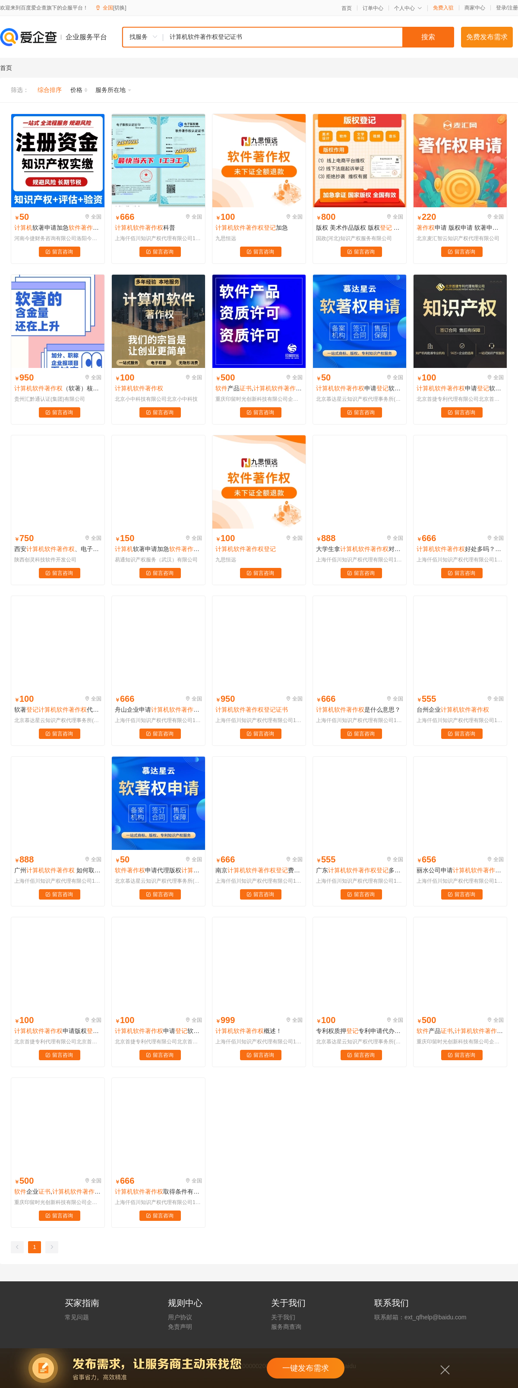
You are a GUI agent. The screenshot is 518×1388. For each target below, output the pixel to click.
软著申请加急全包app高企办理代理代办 (158, 548)
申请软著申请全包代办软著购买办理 (158, 1030)
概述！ (248, 1030)
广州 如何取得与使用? (57, 870)
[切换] (119, 8)
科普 (145, 227)
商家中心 (474, 7)
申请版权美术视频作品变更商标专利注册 (57, 1030)
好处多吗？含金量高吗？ (460, 548)
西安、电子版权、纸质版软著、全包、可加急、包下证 (57, 548)
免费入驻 (443, 7)
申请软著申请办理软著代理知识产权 (460, 388)
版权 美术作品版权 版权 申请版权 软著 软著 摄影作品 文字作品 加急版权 (359, 227)
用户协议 (180, 1317)
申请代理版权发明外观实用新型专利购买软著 (158, 870)
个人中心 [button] (408, 8)
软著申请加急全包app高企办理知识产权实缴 (57, 227)
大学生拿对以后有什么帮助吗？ (359, 548)
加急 (251, 227)
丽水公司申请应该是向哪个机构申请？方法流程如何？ (460, 870)
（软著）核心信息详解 (57, 388)
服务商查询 (286, 1326)
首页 (346, 8)
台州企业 (453, 709)
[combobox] (288, 37)
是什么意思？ (358, 709)
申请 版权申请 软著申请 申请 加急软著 (460, 227)
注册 (513, 8)
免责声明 (180, 1326)
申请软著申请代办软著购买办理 (359, 388)
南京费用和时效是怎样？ (259, 870)
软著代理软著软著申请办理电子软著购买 (57, 709)
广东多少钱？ (359, 870)
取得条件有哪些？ (158, 1191)
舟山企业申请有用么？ (158, 709)
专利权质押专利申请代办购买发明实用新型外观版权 (359, 1030)
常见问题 (77, 1317)
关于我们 (283, 1317)
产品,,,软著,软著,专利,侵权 (259, 388)
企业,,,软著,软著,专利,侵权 (57, 1191)
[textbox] (308, 37)
